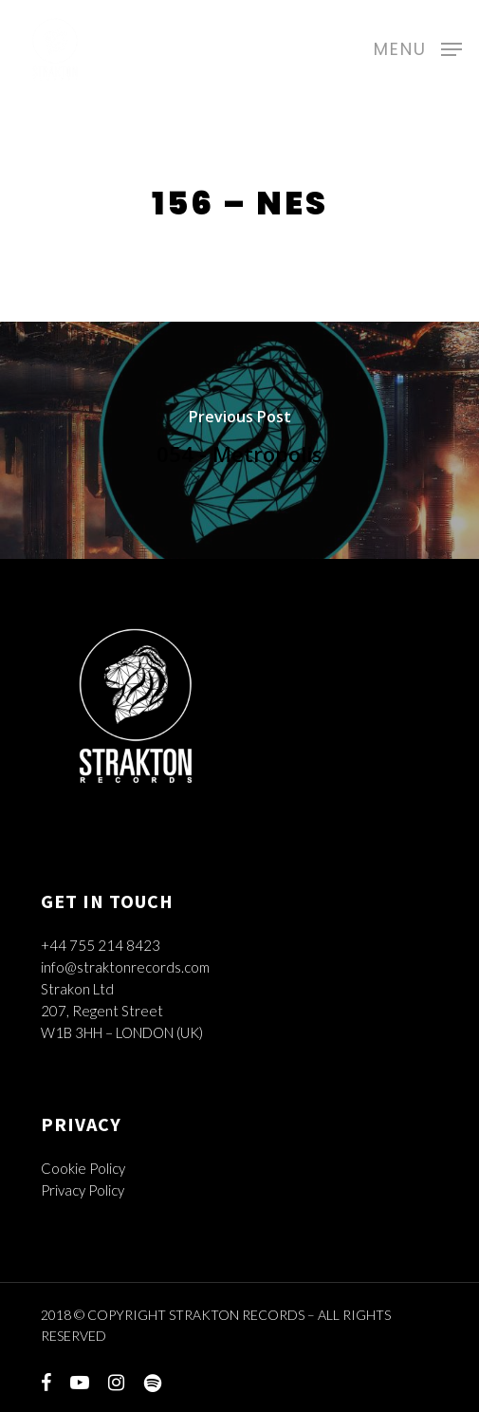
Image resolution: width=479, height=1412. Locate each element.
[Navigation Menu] (418, 46)
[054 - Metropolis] (239, 440)
